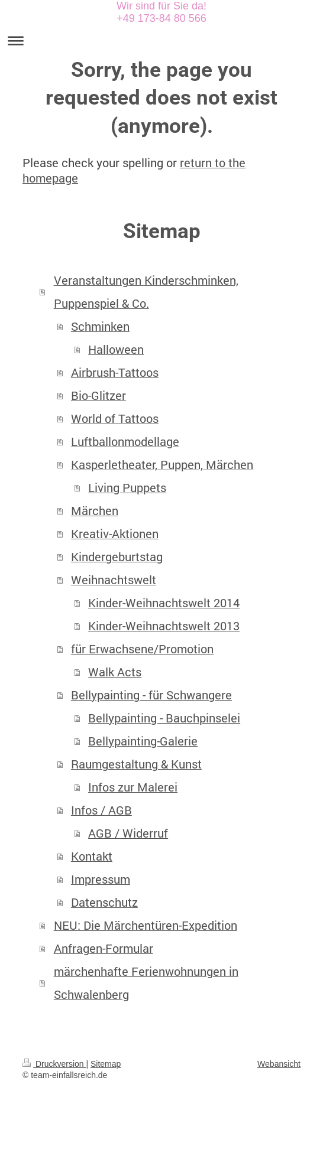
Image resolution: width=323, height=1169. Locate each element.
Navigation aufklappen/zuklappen (161, 40)
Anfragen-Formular (103, 948)
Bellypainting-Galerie (143, 741)
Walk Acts (114, 672)
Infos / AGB (101, 810)
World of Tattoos (115, 418)
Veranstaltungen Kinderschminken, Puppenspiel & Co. (146, 292)
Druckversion (54, 1064)
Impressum (100, 879)
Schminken (100, 326)
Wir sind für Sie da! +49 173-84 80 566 (161, 12)
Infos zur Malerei (132, 787)
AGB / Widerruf (128, 833)
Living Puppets (127, 487)
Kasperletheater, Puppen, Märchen (162, 464)
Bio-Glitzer (98, 395)
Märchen (94, 510)
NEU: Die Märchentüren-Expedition (145, 925)
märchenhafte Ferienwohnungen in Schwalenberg (146, 983)
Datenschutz (104, 902)
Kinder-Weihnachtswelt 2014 (164, 602)
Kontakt (91, 856)
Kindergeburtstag (117, 556)
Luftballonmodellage (125, 441)
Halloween (116, 349)
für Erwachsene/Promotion (142, 649)
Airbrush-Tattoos (115, 372)
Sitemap (106, 1064)
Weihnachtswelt (113, 579)
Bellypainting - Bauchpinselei (164, 718)
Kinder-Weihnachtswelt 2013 (164, 625)
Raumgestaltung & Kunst (136, 764)
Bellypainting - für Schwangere (151, 695)
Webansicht (279, 1064)
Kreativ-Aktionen (115, 533)
